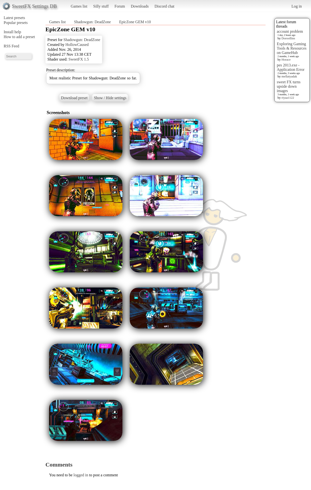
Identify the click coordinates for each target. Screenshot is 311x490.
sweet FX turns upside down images (288, 86)
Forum (120, 6)
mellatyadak (289, 76)
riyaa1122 (287, 97)
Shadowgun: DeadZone (92, 22)
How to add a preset (19, 37)
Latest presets (14, 18)
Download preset (74, 98)
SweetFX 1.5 (78, 59)
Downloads (140, 6)
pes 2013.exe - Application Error (290, 67)
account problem (290, 31)
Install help (12, 32)
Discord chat (164, 6)
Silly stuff (101, 6)
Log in (296, 6)
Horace (286, 59)
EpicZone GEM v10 (135, 22)
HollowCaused (77, 45)
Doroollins (288, 38)
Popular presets (16, 23)
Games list (79, 6)
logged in (81, 475)
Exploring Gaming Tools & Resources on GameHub (292, 48)
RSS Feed (11, 46)
